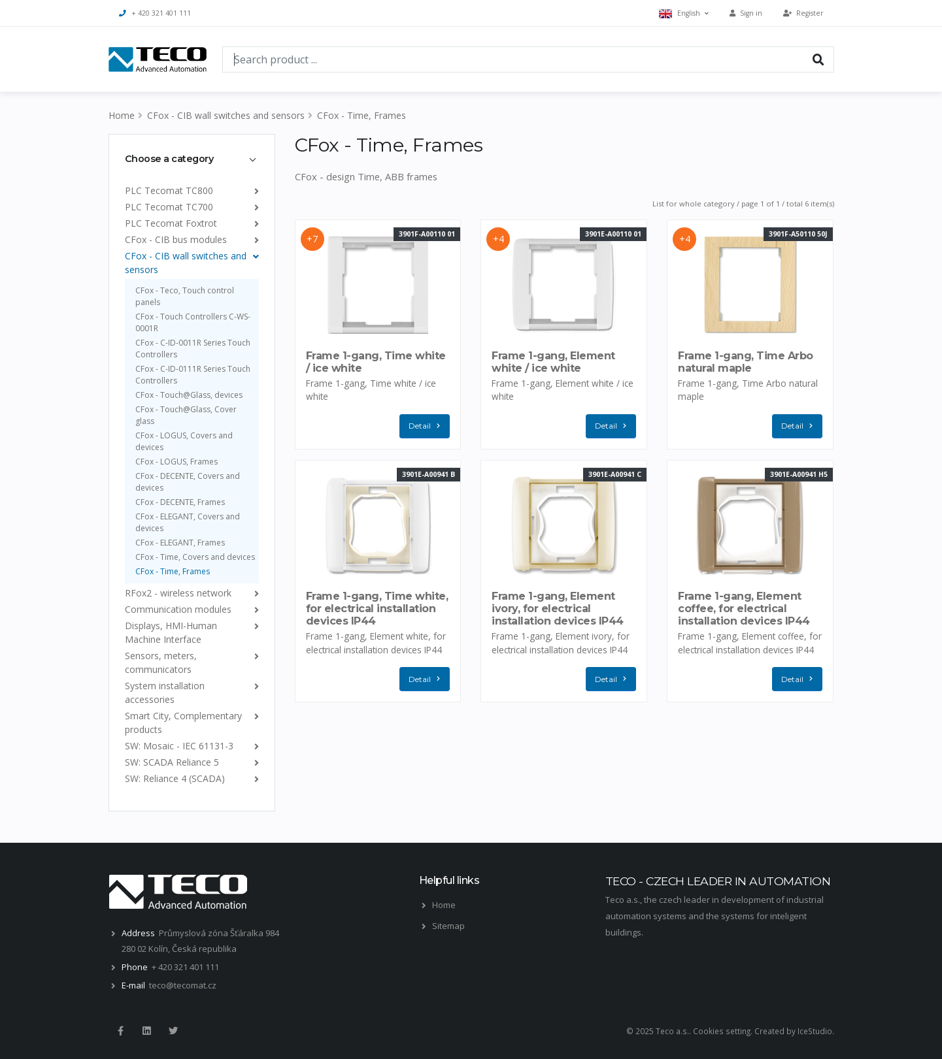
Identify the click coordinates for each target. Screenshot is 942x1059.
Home (122, 115)
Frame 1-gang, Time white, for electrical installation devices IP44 (377, 608)
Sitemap (448, 926)
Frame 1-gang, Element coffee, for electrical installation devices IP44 (744, 608)
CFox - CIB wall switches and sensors (226, 115)
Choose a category (169, 159)
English (684, 13)
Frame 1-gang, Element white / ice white (553, 362)
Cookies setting (721, 1031)
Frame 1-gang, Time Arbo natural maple (745, 362)
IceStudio (815, 1031)
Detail (427, 426)
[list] (254, 190)
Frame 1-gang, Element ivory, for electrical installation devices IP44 (558, 608)
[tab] (192, 159)
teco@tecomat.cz (182, 985)
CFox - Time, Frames (361, 115)
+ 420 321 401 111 (155, 13)
